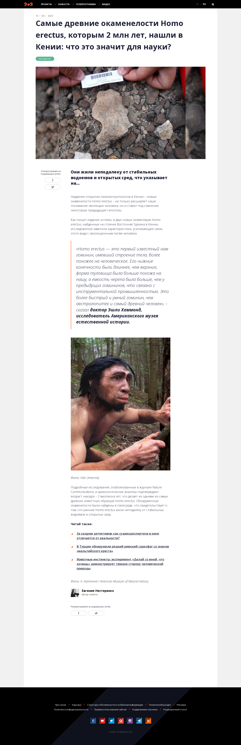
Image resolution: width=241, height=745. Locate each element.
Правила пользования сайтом (110, 709)
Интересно (45, 58)
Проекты (46, 4)
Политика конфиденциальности (71, 709)
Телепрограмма (86, 4)
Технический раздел (160, 704)
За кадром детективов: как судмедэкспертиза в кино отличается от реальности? (118, 535)
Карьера (76, 704)
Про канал (60, 704)
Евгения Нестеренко (98, 591)
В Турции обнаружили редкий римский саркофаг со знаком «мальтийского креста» (123, 548)
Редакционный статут (175, 709)
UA (197, 4)
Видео (106, 4)
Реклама (181, 704)
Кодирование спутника (144, 709)
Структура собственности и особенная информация (115, 704)
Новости (63, 4)
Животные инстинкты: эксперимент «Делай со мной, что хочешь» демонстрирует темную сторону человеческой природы (120, 563)
